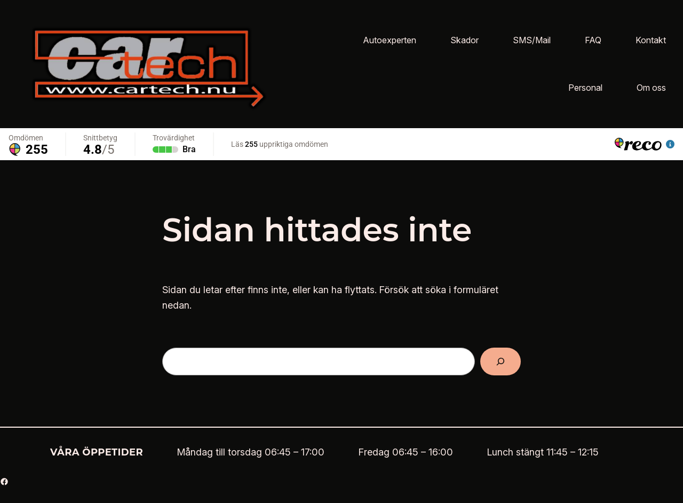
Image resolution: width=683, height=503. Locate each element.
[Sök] (500, 361)
